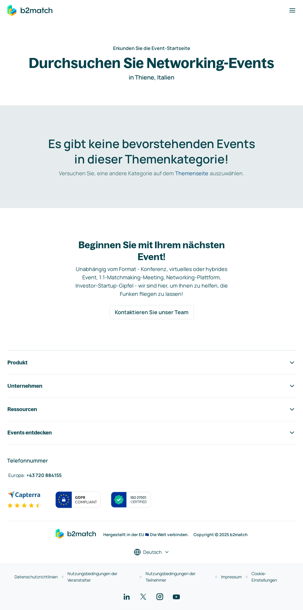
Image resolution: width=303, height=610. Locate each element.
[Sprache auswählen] (151, 552)
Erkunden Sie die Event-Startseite (151, 48)
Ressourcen (151, 409)
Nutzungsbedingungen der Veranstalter (92, 577)
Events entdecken (151, 432)
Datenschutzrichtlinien (36, 577)
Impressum (231, 577)
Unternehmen (151, 386)
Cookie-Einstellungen (264, 577)
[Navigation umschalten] (292, 10)
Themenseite (191, 173)
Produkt (151, 362)
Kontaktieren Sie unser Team (151, 312)
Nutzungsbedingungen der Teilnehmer (171, 577)
